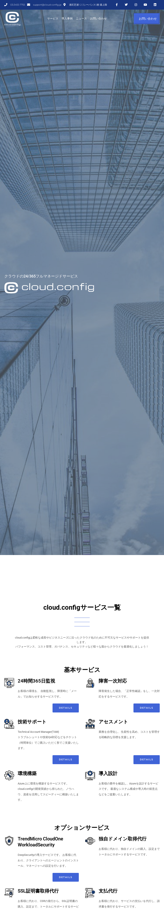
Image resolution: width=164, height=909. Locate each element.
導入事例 (67, 18)
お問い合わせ (98, 18)
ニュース (81, 18)
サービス (52, 18)
